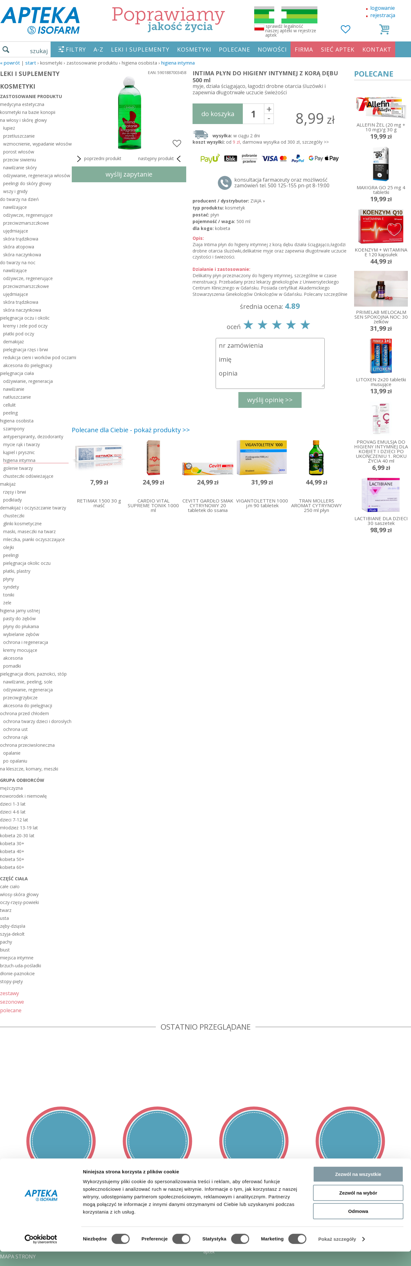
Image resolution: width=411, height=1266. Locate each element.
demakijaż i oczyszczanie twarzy (33, 508)
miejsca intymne (17, 958)
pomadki (12, 666)
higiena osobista (17, 421)
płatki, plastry (16, 571)
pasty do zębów (19, 618)
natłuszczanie (17, 397)
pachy (6, 942)
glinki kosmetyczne (22, 524)
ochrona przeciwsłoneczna (27, 745)
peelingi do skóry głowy (27, 183)
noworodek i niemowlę (23, 796)
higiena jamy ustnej (20, 611)
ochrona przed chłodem (24, 713)
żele (7, 603)
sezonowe (12, 1001)
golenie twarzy (18, 468)
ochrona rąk (15, 737)
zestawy (9, 993)
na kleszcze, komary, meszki (29, 769)
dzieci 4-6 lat (13, 812)
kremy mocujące (20, 650)
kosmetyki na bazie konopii (27, 112)
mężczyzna (11, 788)
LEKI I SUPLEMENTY (140, 49)
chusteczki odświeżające (28, 476)
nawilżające (15, 207)
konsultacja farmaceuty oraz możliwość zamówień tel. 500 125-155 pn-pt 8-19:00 (281, 182)
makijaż (8, 484)
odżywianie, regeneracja (28, 381)
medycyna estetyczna (22, 104)
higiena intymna (178, 62)
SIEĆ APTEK (337, 49)
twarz (5, 910)
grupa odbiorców (22, 780)
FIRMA (304, 49)
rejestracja (382, 15)
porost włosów (18, 152)
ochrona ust (15, 729)
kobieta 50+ (12, 859)
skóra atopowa (18, 247)
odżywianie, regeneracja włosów (36, 175)
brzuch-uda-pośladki (20, 966)
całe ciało (10, 886)
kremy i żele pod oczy (25, 326)
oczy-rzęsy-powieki (19, 902)
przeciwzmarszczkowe (26, 223)
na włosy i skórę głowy (23, 120)
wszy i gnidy (15, 191)
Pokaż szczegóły (337, 1253)
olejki (8, 547)
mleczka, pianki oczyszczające (34, 539)
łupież (9, 128)
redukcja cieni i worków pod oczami (36, 357)
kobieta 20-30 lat (17, 836)
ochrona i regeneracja (25, 642)
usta (4, 918)
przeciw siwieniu (19, 160)
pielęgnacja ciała (17, 373)
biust (5, 950)
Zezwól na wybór (358, 1207)
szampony (13, 429)
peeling (10, 413)
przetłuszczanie (19, 136)
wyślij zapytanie (129, 174)
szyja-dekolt (12, 934)
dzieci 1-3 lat (13, 804)
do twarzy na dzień (19, 199)
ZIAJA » (257, 201)
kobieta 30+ (12, 843)
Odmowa (358, 1225)
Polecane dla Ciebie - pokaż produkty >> (131, 430)
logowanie (382, 7)
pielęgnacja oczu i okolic (25, 318)
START (30, 62)
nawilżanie (13, 389)
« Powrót (10, 62)
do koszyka (217, 113)
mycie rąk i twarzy (21, 444)
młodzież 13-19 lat (19, 828)
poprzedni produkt (98, 158)
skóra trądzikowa (20, 239)
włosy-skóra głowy (19, 894)
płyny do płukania (21, 626)
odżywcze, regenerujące (28, 215)
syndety (11, 587)
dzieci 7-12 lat (14, 820)
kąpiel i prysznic (19, 452)
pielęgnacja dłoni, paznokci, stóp (33, 674)
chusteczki (13, 516)
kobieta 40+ (12, 851)
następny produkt (160, 158)
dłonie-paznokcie (17, 973)
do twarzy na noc (17, 262)
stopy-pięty (11, 981)
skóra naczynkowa (22, 255)
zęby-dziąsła (12, 926)
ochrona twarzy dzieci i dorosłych (36, 721)
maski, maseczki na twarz (29, 531)
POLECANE (234, 49)
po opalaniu (15, 761)
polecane (10, 1010)
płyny (8, 579)
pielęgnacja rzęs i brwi (25, 349)
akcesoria (13, 658)
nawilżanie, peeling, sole (27, 682)
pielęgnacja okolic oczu (27, 563)
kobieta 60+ (12, 867)
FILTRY (76, 49)
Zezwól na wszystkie (358, 1188)
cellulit (9, 405)
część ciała (14, 879)
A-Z (98, 49)
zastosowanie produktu (31, 96)
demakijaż (13, 342)
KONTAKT (376, 49)
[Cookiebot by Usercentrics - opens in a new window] (41, 1253)
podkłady (12, 500)
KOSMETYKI (194, 49)
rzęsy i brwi (14, 492)
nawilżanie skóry (20, 168)
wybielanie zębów (21, 634)
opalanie (12, 753)
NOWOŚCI (272, 49)
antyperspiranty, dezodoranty (33, 436)
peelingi (11, 555)
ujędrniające (15, 231)
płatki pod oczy (18, 334)
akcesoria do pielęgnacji (27, 365)
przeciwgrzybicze (20, 698)
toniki (8, 595)
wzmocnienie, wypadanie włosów (36, 144)
